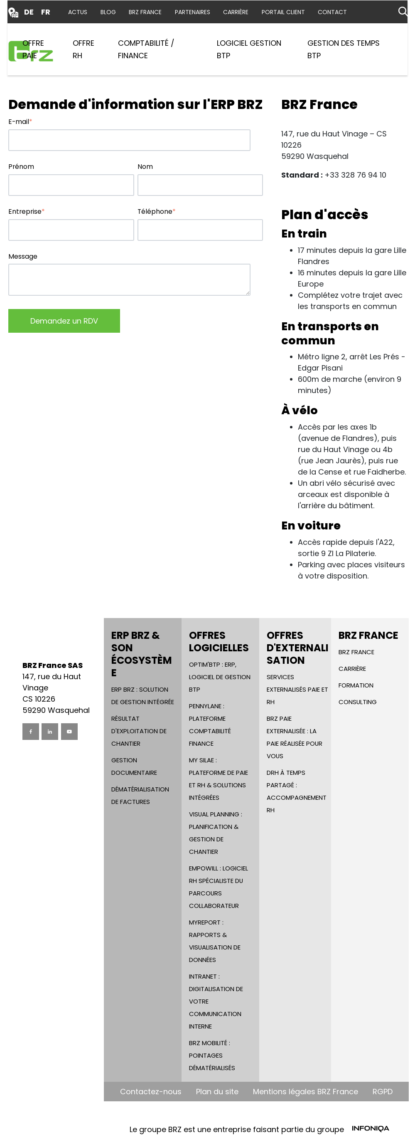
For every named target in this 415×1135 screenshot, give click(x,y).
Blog (108, 12)
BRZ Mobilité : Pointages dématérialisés (212, 1055)
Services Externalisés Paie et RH (297, 689)
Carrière (235, 12)
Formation (356, 685)
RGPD (383, 1091)
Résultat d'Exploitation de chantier (139, 731)
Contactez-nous (151, 1091)
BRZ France (145, 12)
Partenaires (192, 12)
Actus (77, 12)
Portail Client (283, 12)
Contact (332, 12)
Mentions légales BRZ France (305, 1091)
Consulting (358, 701)
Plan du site (217, 1091)
